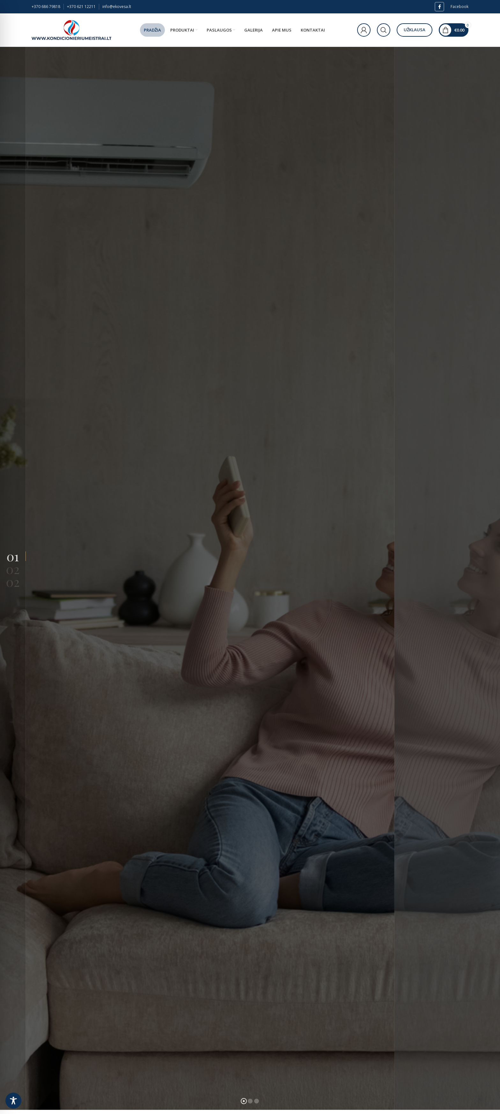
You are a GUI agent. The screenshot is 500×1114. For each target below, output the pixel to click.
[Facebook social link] (439, 6)
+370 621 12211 (81, 6)
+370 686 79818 (46, 6)
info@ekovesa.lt (116, 6)
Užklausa (414, 30)
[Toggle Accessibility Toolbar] (13, 1100)
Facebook (459, 6)
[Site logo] (71, 29)
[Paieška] (383, 30)
